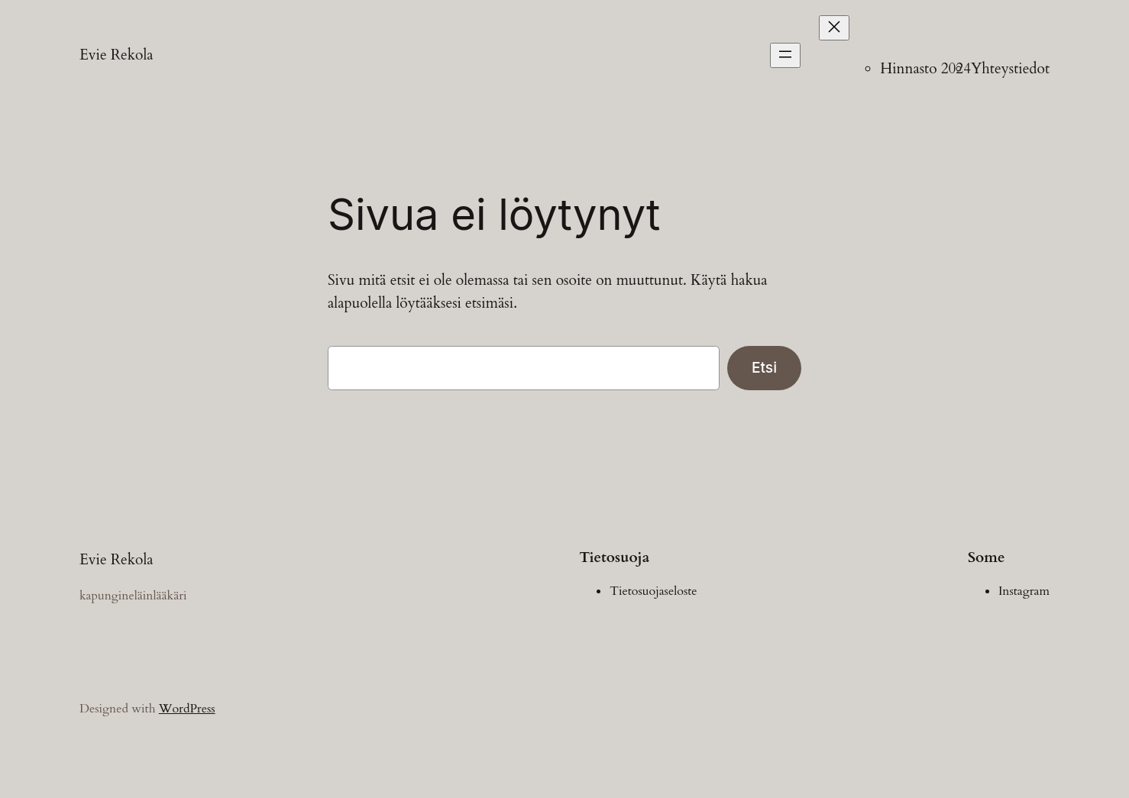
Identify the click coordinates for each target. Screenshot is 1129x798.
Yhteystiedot (1010, 69)
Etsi (764, 367)
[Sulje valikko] (834, 27)
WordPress (187, 708)
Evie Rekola (116, 55)
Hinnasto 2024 (925, 69)
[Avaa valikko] (785, 55)
